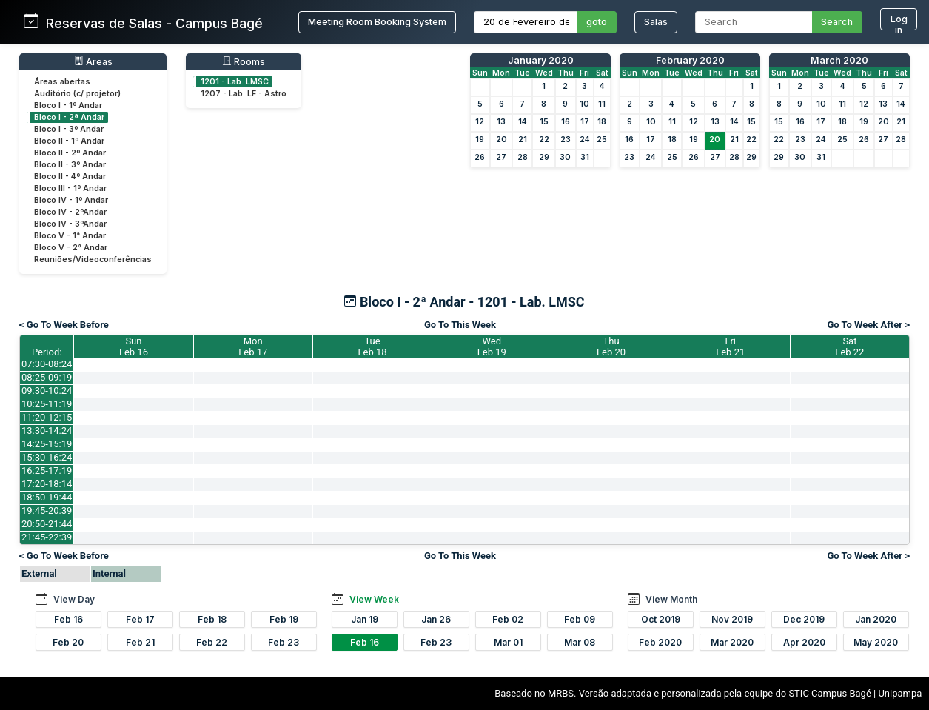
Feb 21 (140, 642)
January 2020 (541, 60)
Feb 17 (140, 619)
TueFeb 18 (372, 346)
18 (601, 122)
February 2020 (690, 60)
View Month (671, 599)
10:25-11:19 (46, 403)
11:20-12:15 (46, 417)
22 (544, 139)
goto (596, 21)
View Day (74, 599)
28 (522, 157)
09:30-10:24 (46, 390)
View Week (374, 599)
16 (565, 122)
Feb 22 (211, 642)
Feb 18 (212, 619)
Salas (656, 21)
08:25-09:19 (46, 377)
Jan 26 (436, 619)
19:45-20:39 (46, 510)
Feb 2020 (660, 642)
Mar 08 (579, 642)
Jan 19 (364, 619)
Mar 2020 (732, 642)
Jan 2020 (875, 619)
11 (602, 104)
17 (584, 122)
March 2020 (839, 60)
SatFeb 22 (849, 346)
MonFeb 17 (252, 346)
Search (837, 21)
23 (565, 139)
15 (544, 122)
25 (602, 139)
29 (544, 157)
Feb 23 (283, 642)
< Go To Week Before (64, 324)
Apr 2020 (804, 642)
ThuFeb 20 (611, 346)
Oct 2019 (660, 619)
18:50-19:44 (46, 497)
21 (522, 139)
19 (479, 139)
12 (479, 122)
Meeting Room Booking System (377, 21)
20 (501, 139)
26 (479, 157)
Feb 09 (579, 619)
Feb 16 (68, 619)
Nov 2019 (732, 619)
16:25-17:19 (46, 470)
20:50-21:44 (46, 523)
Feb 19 (283, 619)
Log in (899, 21)
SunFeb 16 (133, 346)
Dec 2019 (804, 619)
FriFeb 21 (730, 346)
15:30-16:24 (46, 457)
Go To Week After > (868, 324)
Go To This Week (460, 324)
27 (501, 157)
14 (522, 122)
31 (584, 157)
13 (501, 122)
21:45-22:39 (46, 537)
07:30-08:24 (46, 363)
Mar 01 (508, 642)
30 (565, 157)
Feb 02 (507, 619)
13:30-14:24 (46, 430)
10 (584, 104)
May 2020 (875, 642)
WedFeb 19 (491, 346)
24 (585, 139)
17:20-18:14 (46, 483)
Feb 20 (68, 642)
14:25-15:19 (46, 443)
